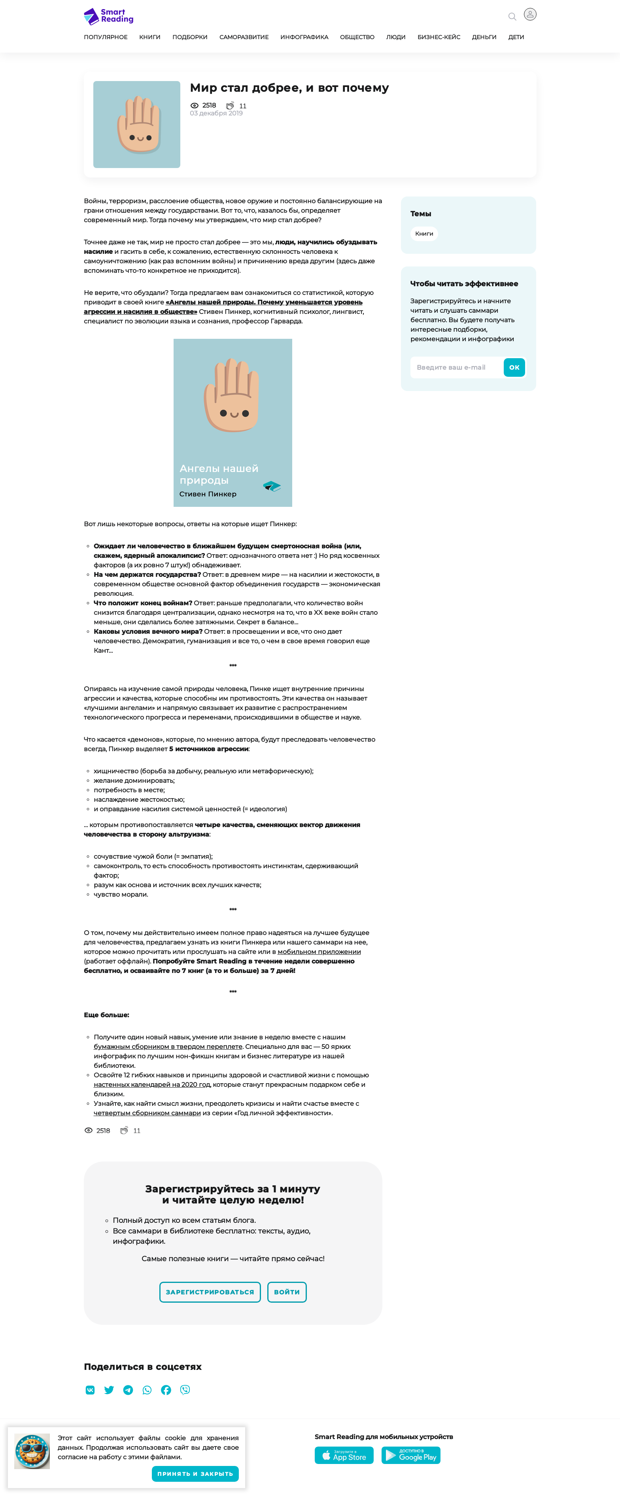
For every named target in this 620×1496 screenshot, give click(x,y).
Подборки (190, 37)
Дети (516, 37)
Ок (514, 367)
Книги (150, 37)
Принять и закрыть (195, 1474)
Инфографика (304, 37)
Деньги (484, 37)
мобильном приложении (319, 952)
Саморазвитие (243, 37)
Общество (357, 37)
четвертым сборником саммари (147, 1113)
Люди (396, 37)
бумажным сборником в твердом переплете (168, 1046)
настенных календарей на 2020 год (152, 1084)
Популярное (105, 37)
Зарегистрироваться (207, 1290)
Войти (294, 1290)
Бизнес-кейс (439, 37)
